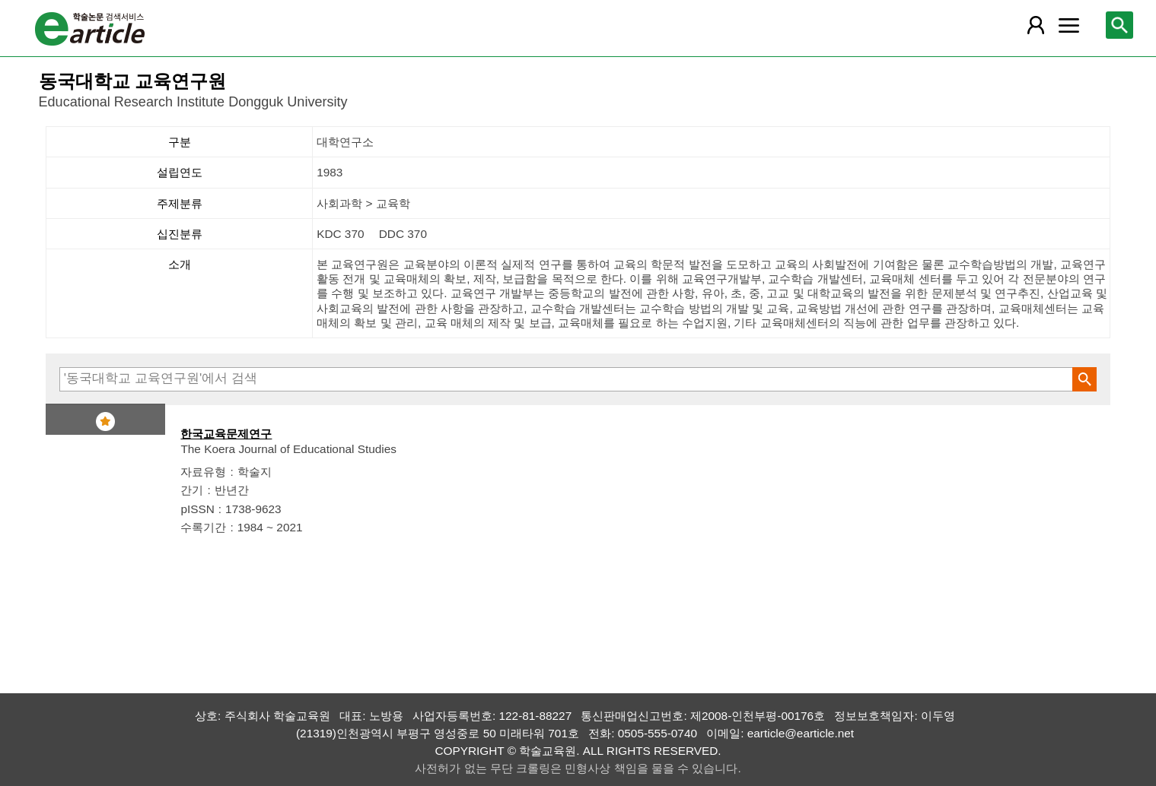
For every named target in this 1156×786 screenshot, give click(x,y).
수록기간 (203, 527)
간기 (191, 489)
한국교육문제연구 (226, 433)
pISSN (197, 508)
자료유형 (203, 471)
